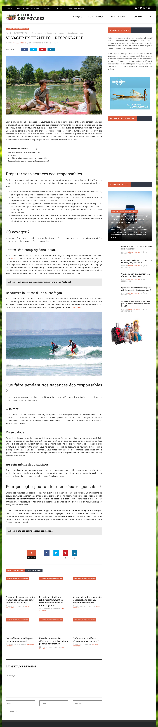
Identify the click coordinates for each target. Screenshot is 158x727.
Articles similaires (15, 570)
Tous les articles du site (53, 8)
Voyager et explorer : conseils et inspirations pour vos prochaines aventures (87, 600)
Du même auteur (33, 570)
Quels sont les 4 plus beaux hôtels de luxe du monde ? (136, 247)
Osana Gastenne (134, 309)
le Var (14, 258)
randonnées (75, 307)
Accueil (9, 8)
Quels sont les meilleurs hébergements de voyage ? (85, 639)
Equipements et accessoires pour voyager (124, 211)
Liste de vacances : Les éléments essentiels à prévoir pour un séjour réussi (53, 641)
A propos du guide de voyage (28, 8)
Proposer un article (76, 8)
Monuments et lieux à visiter (120, 148)
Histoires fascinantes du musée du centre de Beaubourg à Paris (127, 156)
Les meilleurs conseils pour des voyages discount (19, 639)
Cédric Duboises (134, 252)
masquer (33, 149)
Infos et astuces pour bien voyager (17, 29)
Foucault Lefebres (19, 43)
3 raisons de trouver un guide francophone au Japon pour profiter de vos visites (20, 600)
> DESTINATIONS (117, 16)
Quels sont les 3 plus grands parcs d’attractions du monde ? (135, 275)
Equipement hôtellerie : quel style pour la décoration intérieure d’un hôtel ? (135, 303)
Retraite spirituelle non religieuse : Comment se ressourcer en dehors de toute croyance (51, 601)
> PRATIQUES (76, 16)
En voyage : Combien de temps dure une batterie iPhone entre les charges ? (129, 219)
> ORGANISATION (95, 16)
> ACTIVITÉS (136, 16)
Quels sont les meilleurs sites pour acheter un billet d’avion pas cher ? (136, 288)
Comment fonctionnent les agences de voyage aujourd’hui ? (136, 261)
